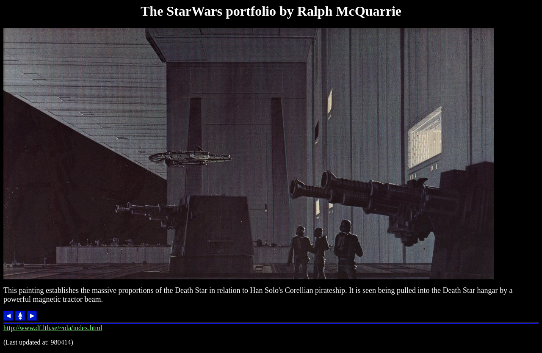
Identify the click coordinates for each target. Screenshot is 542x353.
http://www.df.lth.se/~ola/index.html (52, 327)
